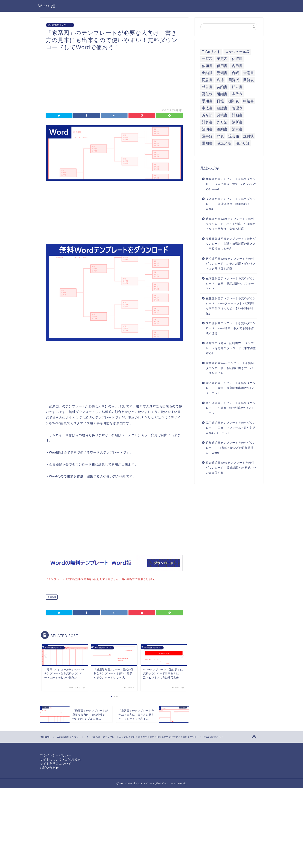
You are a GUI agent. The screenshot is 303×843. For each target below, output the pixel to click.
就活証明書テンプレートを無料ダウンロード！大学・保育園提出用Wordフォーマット (231, 388)
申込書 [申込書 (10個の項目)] (207, 108)
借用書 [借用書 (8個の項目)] (222, 66)
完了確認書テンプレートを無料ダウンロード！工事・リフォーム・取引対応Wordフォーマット (231, 427)
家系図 (53, 596)
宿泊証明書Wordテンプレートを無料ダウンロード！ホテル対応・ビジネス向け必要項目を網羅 (231, 263)
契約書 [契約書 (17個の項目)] (222, 87)
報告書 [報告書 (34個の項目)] (207, 87)
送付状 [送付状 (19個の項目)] (248, 136)
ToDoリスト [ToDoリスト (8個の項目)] (211, 52)
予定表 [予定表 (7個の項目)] (222, 59)
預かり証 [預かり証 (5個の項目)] (242, 143)
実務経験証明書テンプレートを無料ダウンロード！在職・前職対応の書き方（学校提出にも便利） (231, 243)
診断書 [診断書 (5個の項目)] (237, 122)
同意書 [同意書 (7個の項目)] (207, 80)
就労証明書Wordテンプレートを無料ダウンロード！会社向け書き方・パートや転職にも (231, 368)
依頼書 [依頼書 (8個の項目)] (207, 66)
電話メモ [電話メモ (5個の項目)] (224, 143)
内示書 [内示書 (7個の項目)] (237, 66)
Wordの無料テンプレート (60, 25)
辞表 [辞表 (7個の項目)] (220, 136)
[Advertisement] (114, 78)
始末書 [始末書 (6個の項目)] (237, 87)
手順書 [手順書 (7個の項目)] (207, 101)
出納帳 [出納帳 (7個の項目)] (207, 73)
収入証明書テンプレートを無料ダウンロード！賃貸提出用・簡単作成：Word (231, 203)
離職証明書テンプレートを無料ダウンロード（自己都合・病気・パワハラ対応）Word (231, 184)
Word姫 (47, 5)
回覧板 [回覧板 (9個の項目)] (233, 80)
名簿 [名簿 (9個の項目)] (220, 80)
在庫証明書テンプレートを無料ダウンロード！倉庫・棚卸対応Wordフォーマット (231, 283)
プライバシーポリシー (55, 755)
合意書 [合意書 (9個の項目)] (248, 73)
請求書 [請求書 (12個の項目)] (237, 129)
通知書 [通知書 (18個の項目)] (207, 143)
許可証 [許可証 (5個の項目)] (222, 122)
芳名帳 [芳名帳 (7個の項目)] (207, 115)
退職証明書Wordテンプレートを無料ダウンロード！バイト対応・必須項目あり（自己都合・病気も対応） (231, 223)
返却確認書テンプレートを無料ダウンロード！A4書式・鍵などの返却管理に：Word (231, 447)
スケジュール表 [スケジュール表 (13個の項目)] (237, 52)
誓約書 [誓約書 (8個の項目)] (222, 129)
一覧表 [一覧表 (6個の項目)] (207, 59)
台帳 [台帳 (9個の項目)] (235, 73)
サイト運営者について (55, 763)
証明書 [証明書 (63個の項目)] (207, 129)
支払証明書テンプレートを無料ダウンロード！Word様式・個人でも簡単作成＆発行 (231, 328)
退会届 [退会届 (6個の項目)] (233, 136)
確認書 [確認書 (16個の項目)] (222, 108)
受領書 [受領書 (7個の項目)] (222, 73)
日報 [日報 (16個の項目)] (220, 101)
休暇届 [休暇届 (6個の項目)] (237, 59)
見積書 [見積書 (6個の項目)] (222, 115)
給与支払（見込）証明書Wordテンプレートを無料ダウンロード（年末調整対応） (231, 348)
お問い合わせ (49, 767)
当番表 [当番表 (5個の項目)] (237, 94)
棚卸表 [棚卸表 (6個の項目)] (233, 101)
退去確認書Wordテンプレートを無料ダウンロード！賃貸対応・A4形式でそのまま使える (231, 467)
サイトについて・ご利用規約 (60, 759)
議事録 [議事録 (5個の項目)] (207, 136)
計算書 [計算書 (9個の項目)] (207, 122)
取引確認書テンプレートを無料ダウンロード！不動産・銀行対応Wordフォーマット (231, 408)
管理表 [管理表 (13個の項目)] (237, 108)
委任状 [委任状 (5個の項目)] (207, 94)
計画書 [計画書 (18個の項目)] (237, 115)
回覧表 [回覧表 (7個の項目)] (248, 80)
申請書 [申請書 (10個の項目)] (248, 101)
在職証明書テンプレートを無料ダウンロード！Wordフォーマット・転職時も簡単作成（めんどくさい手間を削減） (231, 306)
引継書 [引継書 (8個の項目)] (222, 94)
